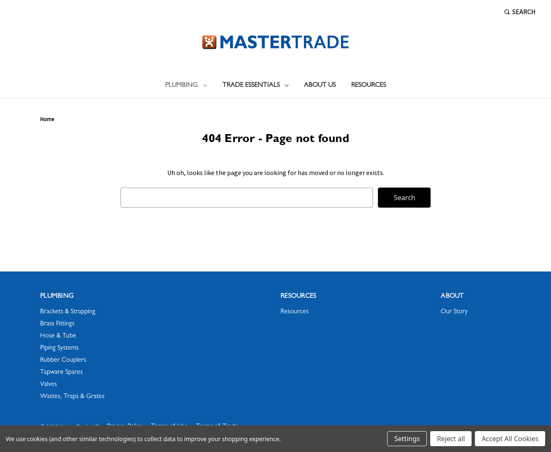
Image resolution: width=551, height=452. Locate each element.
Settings (407, 438)
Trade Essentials (255, 85)
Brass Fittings (57, 324)
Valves (48, 384)
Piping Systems (59, 348)
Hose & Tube (58, 336)
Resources (368, 85)
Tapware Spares (61, 372)
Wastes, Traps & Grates (72, 397)
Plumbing (186, 85)
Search (520, 12)
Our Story (454, 312)
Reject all (451, 438)
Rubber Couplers (63, 360)
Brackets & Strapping (67, 312)
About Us (320, 85)
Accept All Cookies (510, 438)
